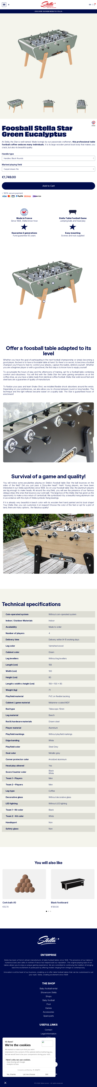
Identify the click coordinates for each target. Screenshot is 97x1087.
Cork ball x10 (9, 902)
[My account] (93, 4)
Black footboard (59, 902)
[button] (4, 4)
